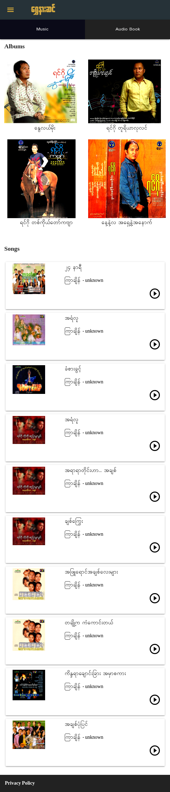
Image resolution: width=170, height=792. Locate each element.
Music (42, 29)
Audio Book (127, 29)
